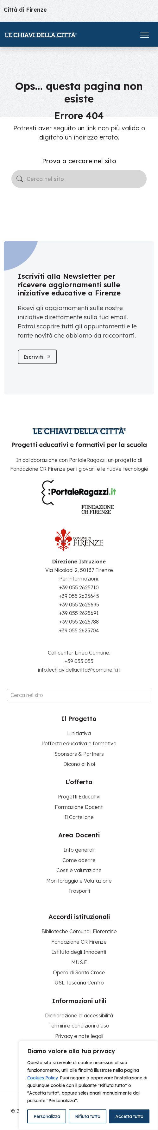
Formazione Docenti (79, 807)
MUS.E (79, 962)
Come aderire (79, 860)
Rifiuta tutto (87, 1116)
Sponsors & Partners (79, 754)
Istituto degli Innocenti (79, 952)
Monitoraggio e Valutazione (79, 881)
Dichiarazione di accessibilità (79, 1015)
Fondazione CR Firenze (79, 942)
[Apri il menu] (144, 34)
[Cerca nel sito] (79, 179)
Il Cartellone (79, 817)
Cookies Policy (42, 1078)
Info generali (79, 850)
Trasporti (79, 891)
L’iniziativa (79, 733)
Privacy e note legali (79, 1036)
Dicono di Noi (79, 764)
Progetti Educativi (79, 796)
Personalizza (47, 1116)
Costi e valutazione (79, 870)
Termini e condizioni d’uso (79, 1025)
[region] (88, 1085)
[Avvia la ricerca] (19, 178)
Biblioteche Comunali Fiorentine (79, 931)
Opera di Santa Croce (79, 972)
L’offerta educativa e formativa (79, 743)
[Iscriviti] (37, 357)
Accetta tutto (129, 1116)
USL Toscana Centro (79, 982)
